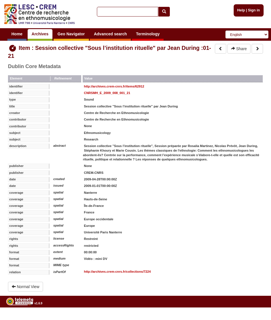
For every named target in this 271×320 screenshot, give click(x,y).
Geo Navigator (71, 34)
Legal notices (256, 317)
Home (17, 34)
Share (239, 48)
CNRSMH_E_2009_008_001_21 (107, 93)
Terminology (148, 34)
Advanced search (110, 34)
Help (241, 10)
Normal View (25, 286)
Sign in (254, 10)
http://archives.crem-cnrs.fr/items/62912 (114, 86)
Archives (40, 34)
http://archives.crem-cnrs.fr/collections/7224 (117, 271)
